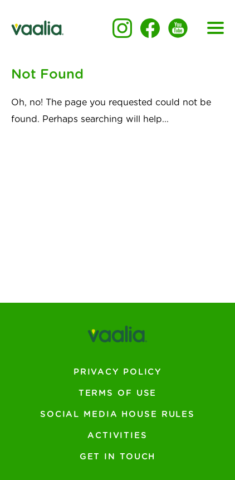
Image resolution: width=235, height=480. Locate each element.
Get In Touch (118, 457)
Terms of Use (118, 393)
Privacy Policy (117, 372)
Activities (117, 435)
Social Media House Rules (117, 414)
